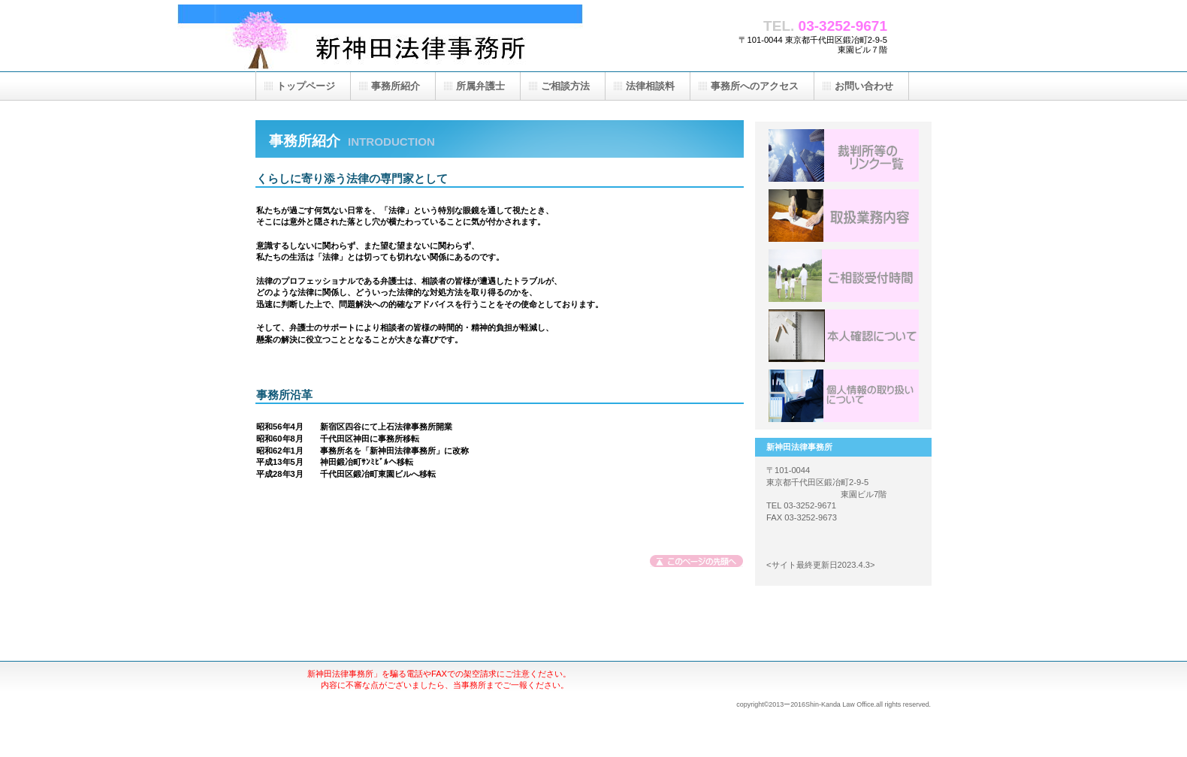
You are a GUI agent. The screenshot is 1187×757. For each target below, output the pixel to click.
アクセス (844, 395)
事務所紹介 (395, 86)
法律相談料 (650, 86)
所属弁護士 (480, 86)
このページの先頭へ (697, 563)
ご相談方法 (565, 86)
